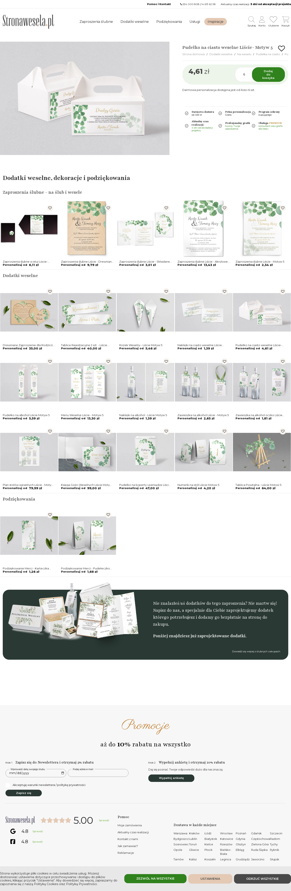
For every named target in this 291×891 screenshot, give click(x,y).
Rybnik (274, 849)
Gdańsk (256, 833)
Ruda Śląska (259, 849)
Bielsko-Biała (225, 852)
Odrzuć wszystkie (262, 879)
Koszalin (210, 859)
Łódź (207, 833)
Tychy (274, 844)
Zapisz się (23, 793)
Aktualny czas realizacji (133, 832)
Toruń (193, 844)
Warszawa (180, 833)
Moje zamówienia (130, 825)
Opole (177, 849)
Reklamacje (126, 852)
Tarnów (178, 859)
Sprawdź (104, 820)
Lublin (193, 838)
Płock (208, 849)
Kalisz (193, 859)
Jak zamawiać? (128, 846)
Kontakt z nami (128, 839)
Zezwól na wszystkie (155, 878)
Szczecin (276, 833)
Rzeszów (226, 844)
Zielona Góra (260, 844)
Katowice (226, 838)
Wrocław (226, 833)
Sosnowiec (181, 844)
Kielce (208, 844)
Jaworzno (257, 859)
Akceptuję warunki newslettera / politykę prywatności (45, 785)
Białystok (210, 838)
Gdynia (240, 838)
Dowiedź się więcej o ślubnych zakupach (256, 651)
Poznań (241, 833)
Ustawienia (210, 879)
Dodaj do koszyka (268, 74)
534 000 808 (191, 4)
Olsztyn (241, 844)
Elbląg (240, 849)
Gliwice (194, 849)
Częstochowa (260, 838)
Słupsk (274, 859)
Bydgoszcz (181, 838)
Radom (275, 838)
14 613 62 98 (208, 4)
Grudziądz (243, 859)
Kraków (194, 833)
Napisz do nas (166, 610)
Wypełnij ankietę (171, 778)
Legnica (225, 859)
